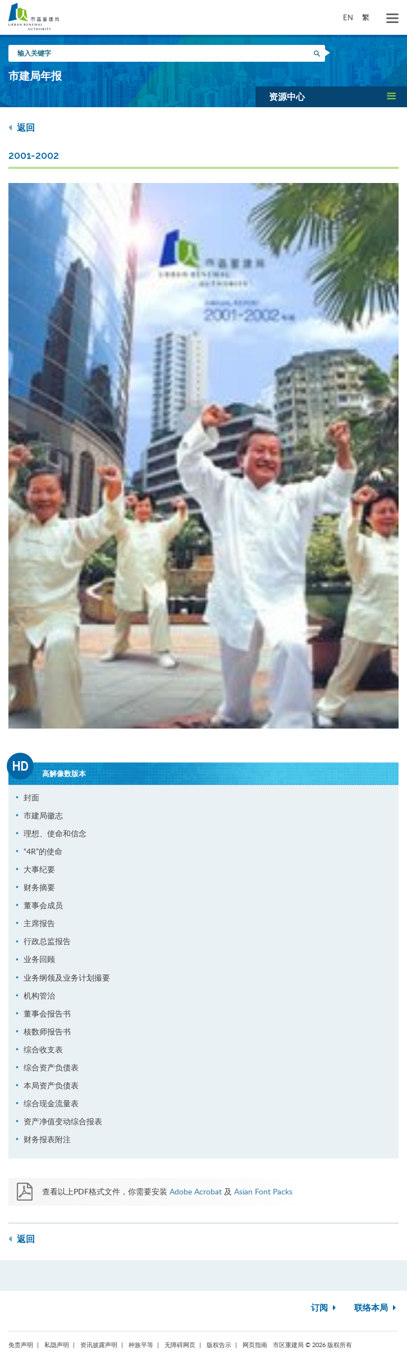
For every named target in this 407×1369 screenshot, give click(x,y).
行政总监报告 (47, 941)
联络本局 (376, 1308)
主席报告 (39, 923)
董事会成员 (43, 905)
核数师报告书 (47, 1031)
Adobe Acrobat (196, 1191)
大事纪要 (39, 869)
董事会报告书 (47, 1013)
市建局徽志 (43, 815)
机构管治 (39, 995)
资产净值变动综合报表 (63, 1121)
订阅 (325, 1308)
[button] (331, 96)
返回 (21, 127)
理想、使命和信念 (55, 833)
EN (348, 17)
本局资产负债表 (51, 1085)
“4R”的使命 (43, 851)
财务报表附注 (47, 1139)
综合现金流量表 (51, 1103)
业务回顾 (39, 959)
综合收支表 (43, 1049)
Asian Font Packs (263, 1191)
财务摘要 (39, 887)
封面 (31, 797)
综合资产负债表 (51, 1067)
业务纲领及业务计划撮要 (67, 977)
